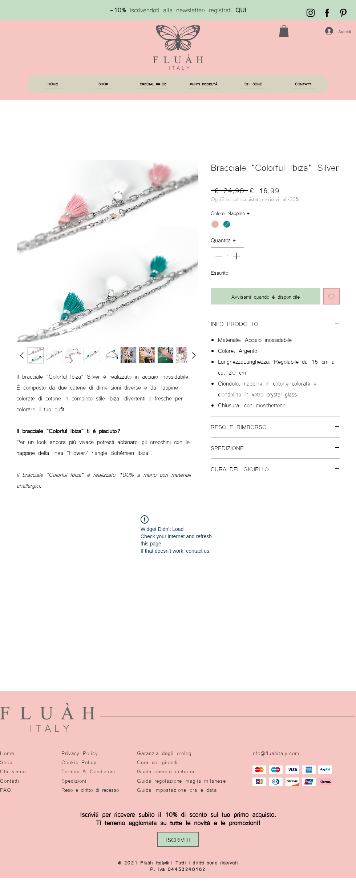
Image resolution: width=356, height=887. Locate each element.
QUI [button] (240, 9)
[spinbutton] (227, 256)
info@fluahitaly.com (275, 753)
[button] (284, 31)
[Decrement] (218, 256)
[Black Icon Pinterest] (343, 12)
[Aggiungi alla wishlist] (331, 296)
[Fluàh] (326, 12)
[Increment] (237, 256)
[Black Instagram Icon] (310, 12)
